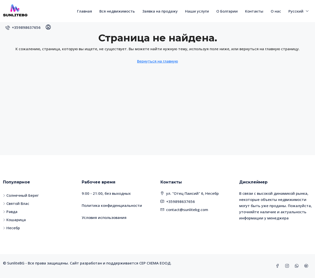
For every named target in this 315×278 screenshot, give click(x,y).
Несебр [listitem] (11, 227)
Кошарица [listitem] (14, 219)
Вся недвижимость (117, 11)
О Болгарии (227, 11)
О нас (276, 11)
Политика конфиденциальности (112, 205)
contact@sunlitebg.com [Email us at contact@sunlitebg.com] (187, 209)
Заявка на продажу (160, 11)
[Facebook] (278, 265)
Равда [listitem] (10, 211)
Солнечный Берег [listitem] (21, 195)
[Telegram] (307, 265)
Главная (84, 11)
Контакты (254, 11)
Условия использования (104, 217)
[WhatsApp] (297, 265)
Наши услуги (197, 11)
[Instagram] (288, 265)
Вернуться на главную (157, 61)
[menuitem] (23, 27)
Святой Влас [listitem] (16, 203)
